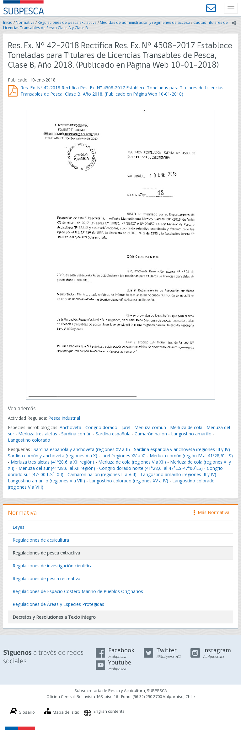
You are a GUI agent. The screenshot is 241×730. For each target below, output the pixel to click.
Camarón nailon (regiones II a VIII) (102, 474)
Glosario (27, 712)
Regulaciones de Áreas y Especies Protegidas (58, 604)
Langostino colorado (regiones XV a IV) (128, 481)
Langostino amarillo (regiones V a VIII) (46, 481)
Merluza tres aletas (37, 434)
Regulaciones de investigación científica (53, 566)
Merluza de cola (186, 427)
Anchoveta (70, 427)
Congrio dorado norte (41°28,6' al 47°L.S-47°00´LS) (151, 468)
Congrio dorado (101, 427)
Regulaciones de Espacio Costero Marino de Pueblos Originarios (78, 591)
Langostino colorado (29, 440)
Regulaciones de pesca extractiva (67, 22)
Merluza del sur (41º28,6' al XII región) (57, 468)
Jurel (125, 427)
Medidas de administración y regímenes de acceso (145, 22)
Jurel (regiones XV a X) (123, 456)
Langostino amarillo (191, 434)
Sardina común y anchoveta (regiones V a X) (52, 456)
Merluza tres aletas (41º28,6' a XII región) (52, 462)
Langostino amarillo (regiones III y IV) (178, 474)
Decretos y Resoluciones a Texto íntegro (54, 617)
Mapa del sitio (66, 712)
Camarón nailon (151, 434)
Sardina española (113, 434)
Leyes (18, 527)
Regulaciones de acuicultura (41, 540)
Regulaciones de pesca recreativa (46, 578)
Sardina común (76, 434)
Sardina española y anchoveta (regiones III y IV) (182, 449)
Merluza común (150, 427)
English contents (109, 711)
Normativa (25, 22)
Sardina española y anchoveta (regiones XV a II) (82, 449)
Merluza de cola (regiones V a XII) (132, 462)
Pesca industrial (64, 418)
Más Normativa (211, 512)
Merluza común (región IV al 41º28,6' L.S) (191, 456)
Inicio (8, 22)
